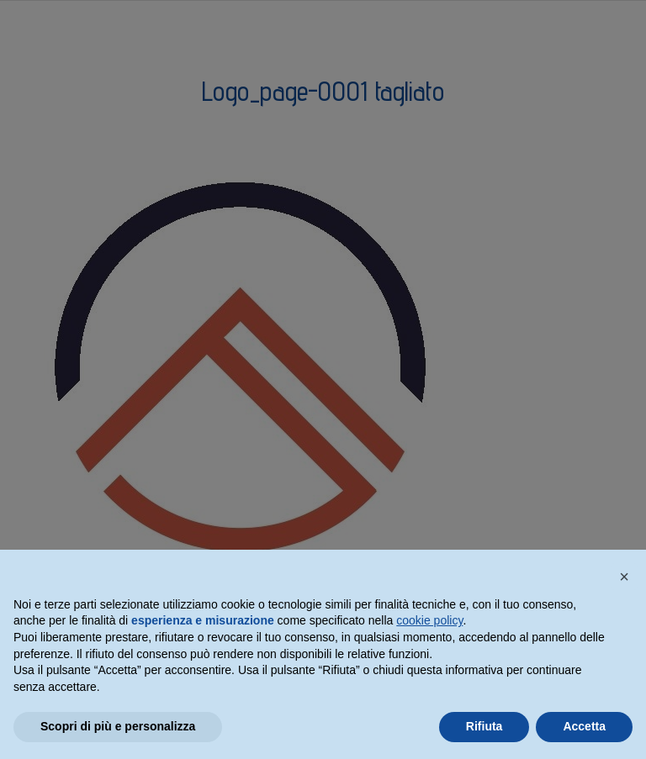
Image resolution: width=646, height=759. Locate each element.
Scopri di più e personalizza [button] (117, 726)
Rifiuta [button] (484, 726)
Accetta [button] (584, 726)
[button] (624, 576)
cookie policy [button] (429, 620)
